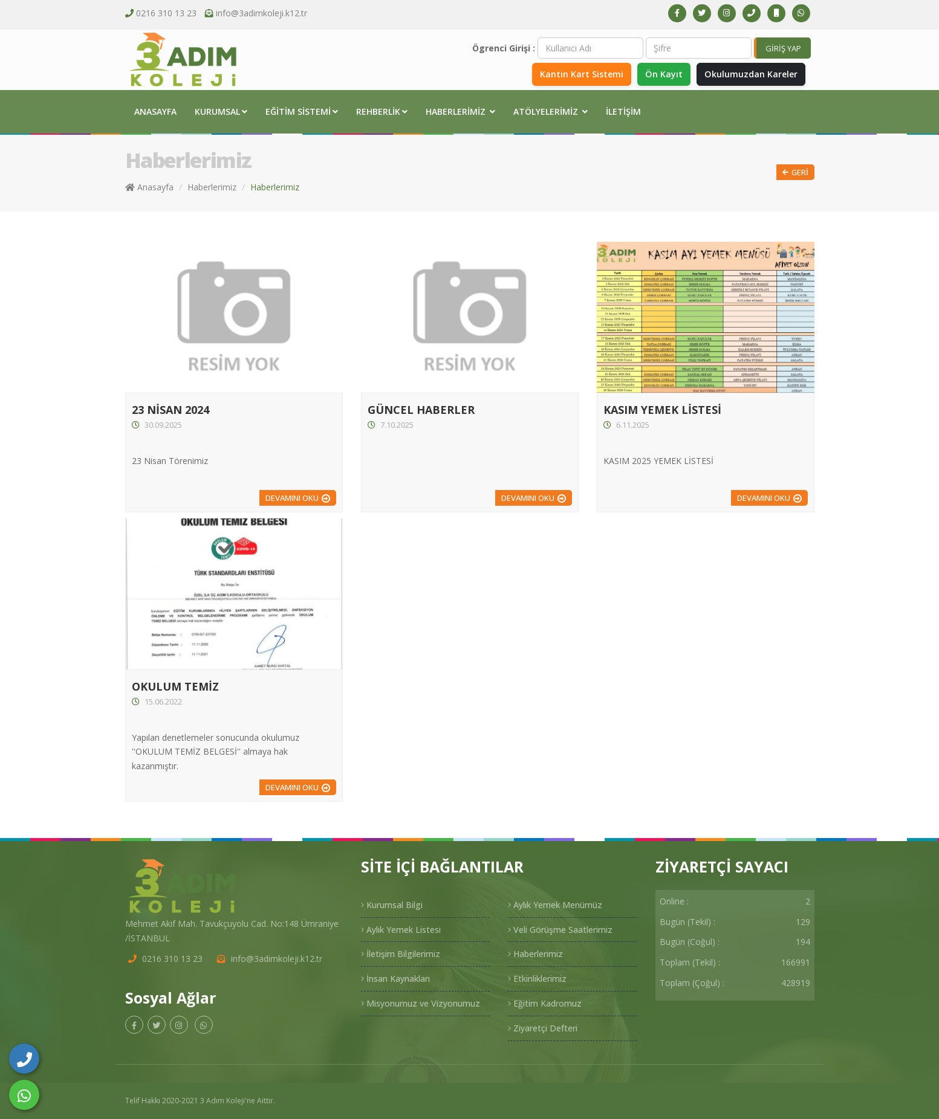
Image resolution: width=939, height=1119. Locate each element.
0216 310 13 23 (166, 13)
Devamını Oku (292, 497)
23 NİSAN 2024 (170, 409)
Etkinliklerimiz (537, 978)
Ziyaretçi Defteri (542, 1028)
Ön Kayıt (662, 74)
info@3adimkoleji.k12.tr (261, 13)
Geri (795, 172)
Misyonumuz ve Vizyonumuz (420, 1003)
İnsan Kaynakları (395, 978)
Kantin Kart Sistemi (580, 74)
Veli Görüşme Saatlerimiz (560, 929)
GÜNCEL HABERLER (421, 409)
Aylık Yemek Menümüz (555, 905)
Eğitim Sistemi (301, 111)
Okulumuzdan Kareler (750, 74)
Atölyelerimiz (550, 111)
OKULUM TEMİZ (175, 686)
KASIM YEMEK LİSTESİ (662, 409)
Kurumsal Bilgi (392, 905)
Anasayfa (155, 111)
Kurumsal (221, 111)
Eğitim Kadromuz (545, 1003)
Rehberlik (382, 111)
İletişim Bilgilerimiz (400, 953)
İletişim (623, 111)
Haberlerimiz (460, 111)
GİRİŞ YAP (783, 48)
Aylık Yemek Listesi (401, 929)
